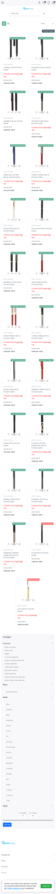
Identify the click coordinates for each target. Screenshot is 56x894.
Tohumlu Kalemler (12, 657)
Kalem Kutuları (10, 647)
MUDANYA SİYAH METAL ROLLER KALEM (13, 283)
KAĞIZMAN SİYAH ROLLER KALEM (41, 68)
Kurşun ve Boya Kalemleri (14, 660)
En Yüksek (33, 814)
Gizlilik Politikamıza (14, 888)
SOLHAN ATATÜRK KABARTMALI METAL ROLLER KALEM (39, 445)
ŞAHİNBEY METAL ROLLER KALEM (13, 122)
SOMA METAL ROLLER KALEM (12, 444)
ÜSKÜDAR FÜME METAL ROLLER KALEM (40, 122)
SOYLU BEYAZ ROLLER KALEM (26, 610)
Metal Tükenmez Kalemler (15, 680)
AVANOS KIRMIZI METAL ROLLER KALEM (41, 176)
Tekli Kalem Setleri (12, 667)
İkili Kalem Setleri (11, 670)
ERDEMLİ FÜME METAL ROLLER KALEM (12, 500)
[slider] (4, 820)
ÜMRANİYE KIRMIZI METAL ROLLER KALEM (41, 390)
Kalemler (7, 643)
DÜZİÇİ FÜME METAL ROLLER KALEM (11, 390)
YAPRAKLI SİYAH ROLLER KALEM (13, 68)
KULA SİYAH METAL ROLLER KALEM (42, 229)
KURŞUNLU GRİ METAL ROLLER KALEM (40, 500)
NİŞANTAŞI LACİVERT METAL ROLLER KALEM (12, 176)
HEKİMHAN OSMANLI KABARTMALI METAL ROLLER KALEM (11, 555)
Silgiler (7, 654)
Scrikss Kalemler (11, 664)
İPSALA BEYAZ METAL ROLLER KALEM (11, 229)
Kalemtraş (9, 650)
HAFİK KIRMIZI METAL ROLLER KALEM (39, 283)
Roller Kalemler (10, 674)
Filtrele (7, 824)
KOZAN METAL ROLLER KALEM (40, 554)
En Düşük (22, 814)
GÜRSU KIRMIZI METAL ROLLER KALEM (12, 337)
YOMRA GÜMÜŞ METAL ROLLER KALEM (40, 337)
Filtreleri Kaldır (48, 31)
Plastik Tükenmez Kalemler (15, 677)
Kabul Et (46, 886)
